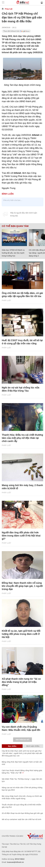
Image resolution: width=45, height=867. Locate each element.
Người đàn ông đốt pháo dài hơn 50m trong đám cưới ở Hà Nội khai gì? (21, 535)
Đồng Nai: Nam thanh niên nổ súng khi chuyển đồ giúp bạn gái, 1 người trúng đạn (22, 586)
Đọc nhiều (12, 746)
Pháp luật (8, 9)
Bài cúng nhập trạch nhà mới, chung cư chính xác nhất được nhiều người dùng (22, 797)
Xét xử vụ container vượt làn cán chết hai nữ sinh (21, 819)
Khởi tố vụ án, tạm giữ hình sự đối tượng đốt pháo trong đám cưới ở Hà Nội (21, 634)
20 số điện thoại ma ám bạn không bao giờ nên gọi (22, 813)
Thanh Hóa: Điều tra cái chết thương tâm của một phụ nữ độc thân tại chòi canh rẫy (22, 438)
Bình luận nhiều (32, 746)
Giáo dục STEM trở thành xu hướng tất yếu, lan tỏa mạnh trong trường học (13, 253)
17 (22, 773)
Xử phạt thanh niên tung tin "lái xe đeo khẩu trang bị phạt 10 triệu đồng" (21, 681)
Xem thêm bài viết (22, 740)
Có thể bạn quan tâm (15, 226)
